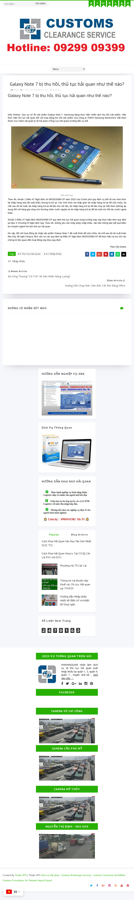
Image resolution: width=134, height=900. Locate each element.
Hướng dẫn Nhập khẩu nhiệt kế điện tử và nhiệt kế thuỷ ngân (75, 608)
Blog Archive (79, 542)
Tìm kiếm (40, 3)
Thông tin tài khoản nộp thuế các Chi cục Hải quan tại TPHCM (75, 592)
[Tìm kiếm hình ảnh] (47, 3)
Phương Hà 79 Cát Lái (73, 573)
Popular (54, 542)
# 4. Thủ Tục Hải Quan (29, 261)
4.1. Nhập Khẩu (53, 97)
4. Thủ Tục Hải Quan (33, 97)
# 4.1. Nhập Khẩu (52, 261)
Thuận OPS (21, 883)
